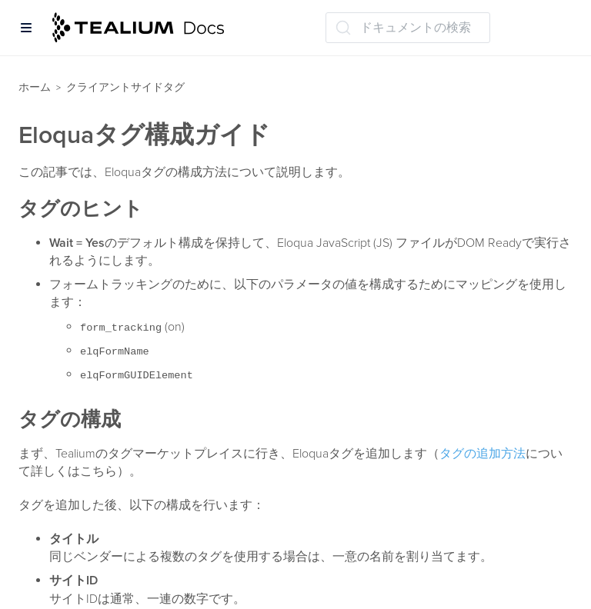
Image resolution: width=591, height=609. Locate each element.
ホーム (34, 87)
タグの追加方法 (482, 453)
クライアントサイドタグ (125, 87)
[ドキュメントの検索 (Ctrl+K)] (408, 27)
